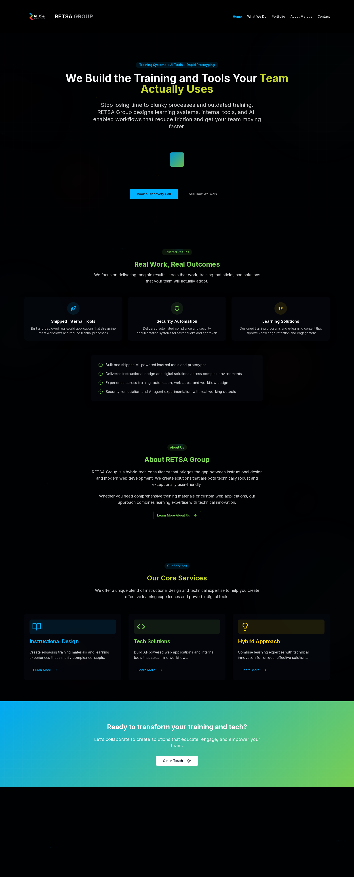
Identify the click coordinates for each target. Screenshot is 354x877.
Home (237, 16)
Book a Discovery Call (154, 194)
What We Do (256, 16)
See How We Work (203, 194)
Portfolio (278, 16)
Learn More (45, 670)
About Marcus (301, 16)
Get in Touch (177, 761)
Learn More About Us (177, 515)
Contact (324, 16)
